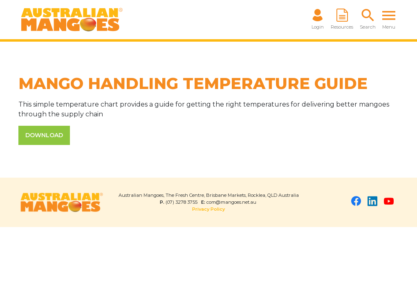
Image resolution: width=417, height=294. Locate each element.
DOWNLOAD (44, 135)
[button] (367, 19)
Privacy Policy (208, 209)
